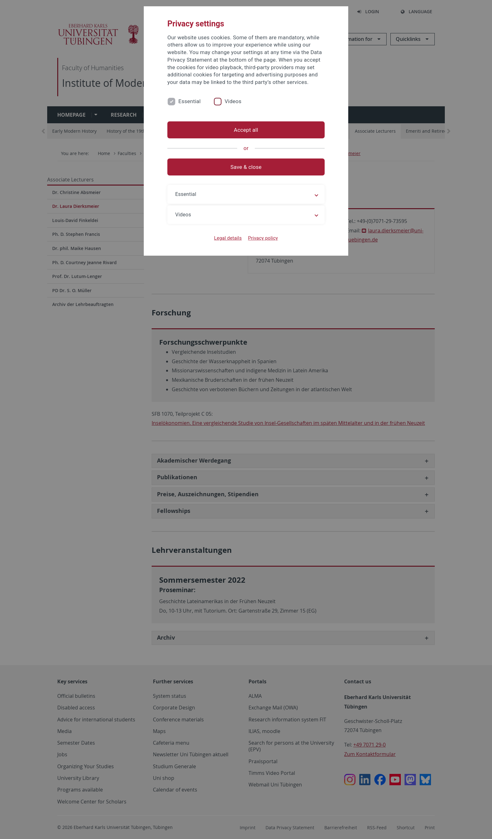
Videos (233, 101)
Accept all (246, 130)
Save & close (246, 167)
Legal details (228, 238)
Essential (189, 101)
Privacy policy (263, 238)
